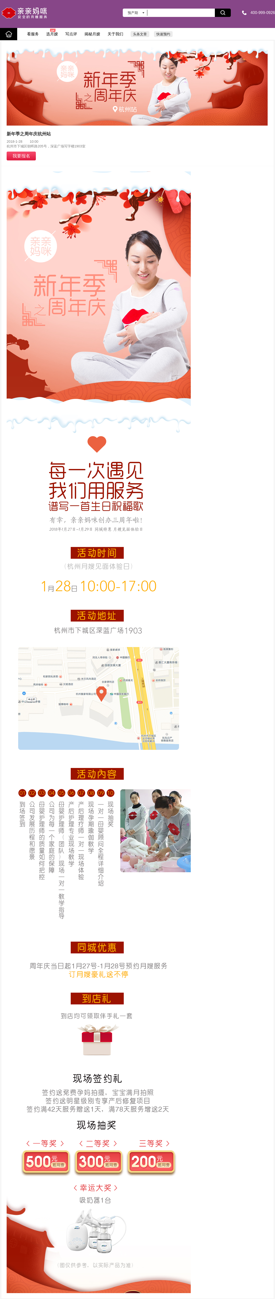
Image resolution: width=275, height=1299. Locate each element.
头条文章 (140, 34)
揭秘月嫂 (92, 34)
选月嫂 (52, 32)
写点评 (71, 34)
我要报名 (21, 156)
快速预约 (163, 34)
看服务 (33, 34)
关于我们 (115, 34)
